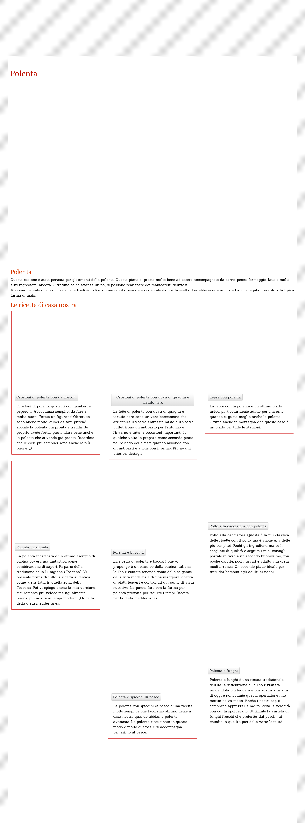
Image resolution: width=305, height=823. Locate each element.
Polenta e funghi (223, 670)
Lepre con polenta (225, 397)
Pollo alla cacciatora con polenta (238, 526)
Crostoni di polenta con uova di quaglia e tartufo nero (152, 400)
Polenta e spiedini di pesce (136, 697)
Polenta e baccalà (128, 552)
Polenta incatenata (32, 547)
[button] (25, 171)
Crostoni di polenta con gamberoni (46, 397)
